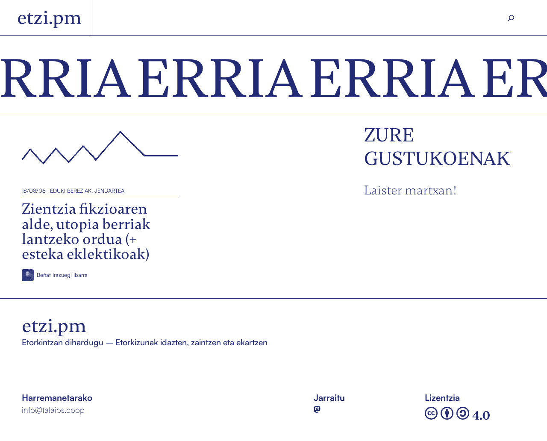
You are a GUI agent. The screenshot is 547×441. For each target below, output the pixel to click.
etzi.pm (49, 17)
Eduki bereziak (70, 190)
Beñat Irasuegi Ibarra (62, 275)
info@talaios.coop (53, 410)
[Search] (511, 17)
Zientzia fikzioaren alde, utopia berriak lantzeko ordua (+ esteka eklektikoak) (96, 152)
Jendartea (109, 190)
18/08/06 (34, 190)
